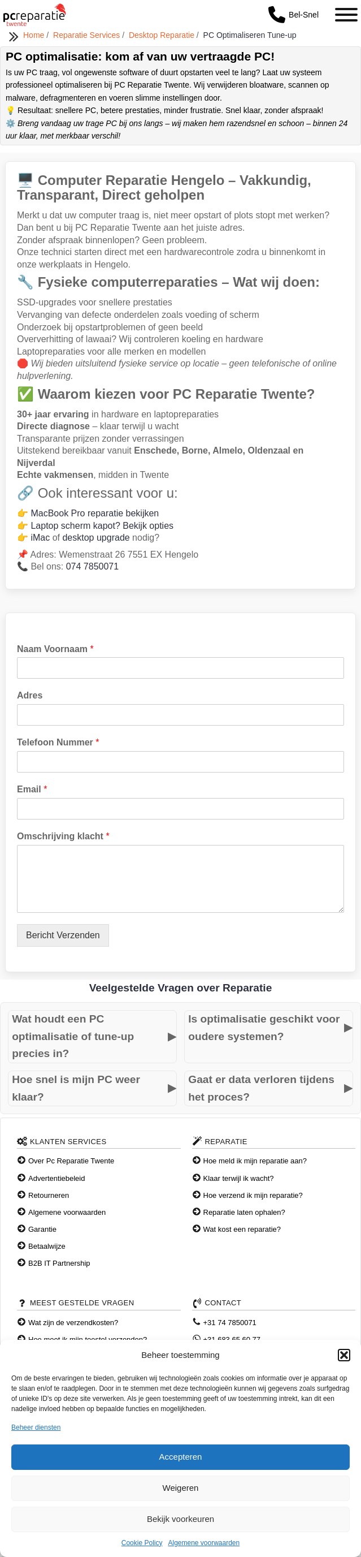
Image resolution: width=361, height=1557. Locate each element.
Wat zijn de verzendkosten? (73, 1322)
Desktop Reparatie (163, 35)
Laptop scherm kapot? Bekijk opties (102, 525)
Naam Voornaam (55, 649)
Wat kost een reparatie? (242, 1229)
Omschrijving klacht (63, 836)
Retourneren (48, 1195)
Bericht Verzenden (63, 935)
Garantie (42, 1229)
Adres (29, 695)
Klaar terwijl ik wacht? (238, 1178)
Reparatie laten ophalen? (244, 1212)
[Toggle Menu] (346, 14)
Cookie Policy (142, 1543)
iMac (40, 537)
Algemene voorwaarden (204, 1543)
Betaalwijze (47, 1246)
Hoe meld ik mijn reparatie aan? (255, 1161)
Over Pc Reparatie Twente (71, 1161)
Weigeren (181, 1488)
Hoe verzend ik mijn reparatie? (253, 1195)
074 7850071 (92, 566)
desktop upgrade (95, 537)
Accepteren (180, 1456)
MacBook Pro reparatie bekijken (95, 513)
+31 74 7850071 (229, 1322)
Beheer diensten (35, 1427)
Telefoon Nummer (58, 742)
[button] (344, 1355)
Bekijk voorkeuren (180, 1519)
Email (32, 789)
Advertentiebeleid (56, 1178)
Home (34, 35)
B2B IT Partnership (59, 1263)
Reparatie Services (87, 35)
